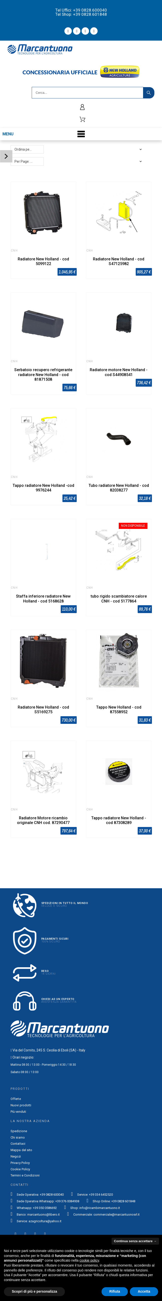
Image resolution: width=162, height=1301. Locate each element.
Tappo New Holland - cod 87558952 (118, 709)
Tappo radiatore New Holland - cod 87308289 (118, 820)
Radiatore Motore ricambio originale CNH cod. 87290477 (43, 820)
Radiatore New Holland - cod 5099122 (43, 261)
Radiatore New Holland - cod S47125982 (118, 261)
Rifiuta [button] (114, 1291)
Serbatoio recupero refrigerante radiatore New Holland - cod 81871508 (43, 374)
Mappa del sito (21, 1150)
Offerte (16, 1099)
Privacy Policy (20, 1163)
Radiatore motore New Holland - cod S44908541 (118, 372)
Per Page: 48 (24, 161)
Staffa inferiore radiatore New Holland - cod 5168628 (43, 598)
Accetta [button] (144, 1291)
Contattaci (18, 1143)
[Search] (87, 92)
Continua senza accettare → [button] (135, 1241)
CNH (14, 250)
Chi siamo (18, 1137)
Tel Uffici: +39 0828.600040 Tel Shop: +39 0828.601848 (81, 12)
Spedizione (19, 1131)
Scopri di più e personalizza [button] (34, 1291)
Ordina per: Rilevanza (29, 149)
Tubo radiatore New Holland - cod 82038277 (118, 487)
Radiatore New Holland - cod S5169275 (43, 709)
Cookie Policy (20, 1169)
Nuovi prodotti (21, 1105)
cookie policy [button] (89, 1260)
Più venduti (18, 1111)
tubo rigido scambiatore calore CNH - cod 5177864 (119, 598)
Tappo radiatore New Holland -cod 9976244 (43, 487)
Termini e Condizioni (25, 1175)
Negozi (16, 1156)
